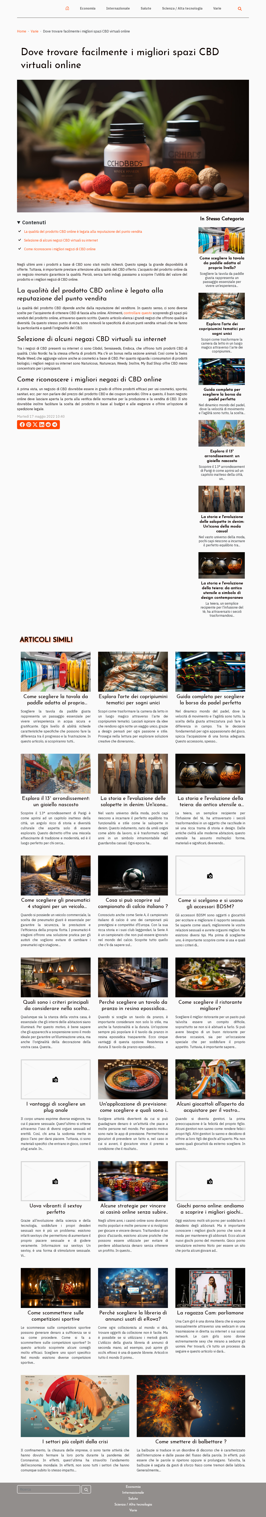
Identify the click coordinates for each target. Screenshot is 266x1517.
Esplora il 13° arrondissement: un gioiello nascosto (221, 456)
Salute (146, 8)
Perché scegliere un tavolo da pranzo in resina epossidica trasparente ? (133, 1009)
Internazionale (118, 8)
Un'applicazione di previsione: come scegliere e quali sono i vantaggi (133, 1110)
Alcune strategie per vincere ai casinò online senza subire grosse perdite (133, 1212)
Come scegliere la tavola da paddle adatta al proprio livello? (222, 263)
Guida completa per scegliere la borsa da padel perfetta (222, 394)
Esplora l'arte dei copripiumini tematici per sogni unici (222, 329)
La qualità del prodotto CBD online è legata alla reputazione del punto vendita (83, 231)
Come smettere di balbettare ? (191, 1442)
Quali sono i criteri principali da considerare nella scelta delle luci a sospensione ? (56, 1009)
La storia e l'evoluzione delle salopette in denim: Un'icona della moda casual (133, 805)
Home (21, 31)
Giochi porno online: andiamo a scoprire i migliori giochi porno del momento (210, 1212)
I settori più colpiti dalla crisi (75, 1442)
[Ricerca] (48, 1489)
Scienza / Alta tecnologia (182, 8)
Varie (217, 8)
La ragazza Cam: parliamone (210, 1313)
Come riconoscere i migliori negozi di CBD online (60, 249)
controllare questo (138, 313)
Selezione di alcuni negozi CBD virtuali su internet (61, 240)
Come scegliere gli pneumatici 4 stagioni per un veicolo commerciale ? (55, 906)
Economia (87, 8)
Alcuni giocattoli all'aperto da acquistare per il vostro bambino (210, 1110)
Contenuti (34, 222)
